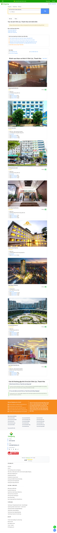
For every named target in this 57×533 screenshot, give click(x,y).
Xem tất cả (45, 58)
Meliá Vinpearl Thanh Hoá (13, 285)
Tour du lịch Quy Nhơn (40, 426)
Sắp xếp (10, 18)
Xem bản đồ (11, 94)
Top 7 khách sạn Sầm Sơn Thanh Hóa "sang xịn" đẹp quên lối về (21, 38)
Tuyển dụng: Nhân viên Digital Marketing (15, 508)
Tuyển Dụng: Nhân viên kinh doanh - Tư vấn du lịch (17, 506)
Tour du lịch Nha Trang (26, 424)
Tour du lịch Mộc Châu (26, 419)
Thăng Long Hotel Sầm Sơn (13, 88)
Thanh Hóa (15, 6)
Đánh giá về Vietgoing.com (12, 473)
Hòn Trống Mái (14, 96)
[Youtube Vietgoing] (15, 449)
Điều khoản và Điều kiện (12, 488)
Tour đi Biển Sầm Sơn (33, 51)
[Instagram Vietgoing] (11, 449)
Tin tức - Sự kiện (11, 525)
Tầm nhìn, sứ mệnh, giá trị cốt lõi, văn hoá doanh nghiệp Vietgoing (19, 471)
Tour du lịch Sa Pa (11, 421)
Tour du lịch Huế (39, 417)
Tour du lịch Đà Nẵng (26, 421)
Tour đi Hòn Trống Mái (13, 53)
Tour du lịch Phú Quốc (40, 421)
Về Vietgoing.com (11, 527)
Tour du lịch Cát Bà (11, 424)
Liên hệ (9, 468)
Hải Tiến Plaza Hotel (12, 128)
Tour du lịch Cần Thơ (40, 419)
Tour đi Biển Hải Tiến (13, 51)
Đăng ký (53, 1)
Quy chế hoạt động (11, 497)
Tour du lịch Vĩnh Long (41, 424)
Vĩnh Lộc (19, 6)
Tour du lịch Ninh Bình (26, 417)
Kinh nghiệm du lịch (11, 523)
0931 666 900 (52, 4)
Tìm (45, 11)
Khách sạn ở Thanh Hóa (12, 32)
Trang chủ (9, 6)
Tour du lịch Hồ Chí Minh (12, 419)
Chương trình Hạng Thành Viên (13, 482)
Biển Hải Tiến (14, 97)
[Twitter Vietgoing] (13, 449)
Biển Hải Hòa (14, 255)
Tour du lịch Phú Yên (11, 428)
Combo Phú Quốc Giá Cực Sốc (20, 1)
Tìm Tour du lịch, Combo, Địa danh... (15, 9)
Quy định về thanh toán (12, 490)
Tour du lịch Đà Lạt (25, 426)
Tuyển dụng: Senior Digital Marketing (14, 512)
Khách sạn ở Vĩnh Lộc (12, 31)
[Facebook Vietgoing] (9, 449)
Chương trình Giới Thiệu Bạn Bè (13, 480)
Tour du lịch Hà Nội (11, 417)
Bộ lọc (16, 18)
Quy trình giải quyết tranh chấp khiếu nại (15, 499)
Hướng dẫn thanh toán (12, 475)
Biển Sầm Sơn (14, 95)
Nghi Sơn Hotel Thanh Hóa (13, 247)
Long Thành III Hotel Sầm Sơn (13, 365)
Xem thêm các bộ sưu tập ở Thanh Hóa (16, 44)
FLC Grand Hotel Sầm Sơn (13, 325)
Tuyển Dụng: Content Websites (13, 510)
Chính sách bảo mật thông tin (13, 495)
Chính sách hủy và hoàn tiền (13, 493)
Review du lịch (10, 521)
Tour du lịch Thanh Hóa (12, 30)
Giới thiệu (9, 466)
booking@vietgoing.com (14, 445)
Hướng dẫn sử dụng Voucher (13, 477)
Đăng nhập (48, 1)
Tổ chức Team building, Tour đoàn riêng (15, 519)
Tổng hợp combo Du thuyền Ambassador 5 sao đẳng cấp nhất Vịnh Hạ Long (23, 41)
